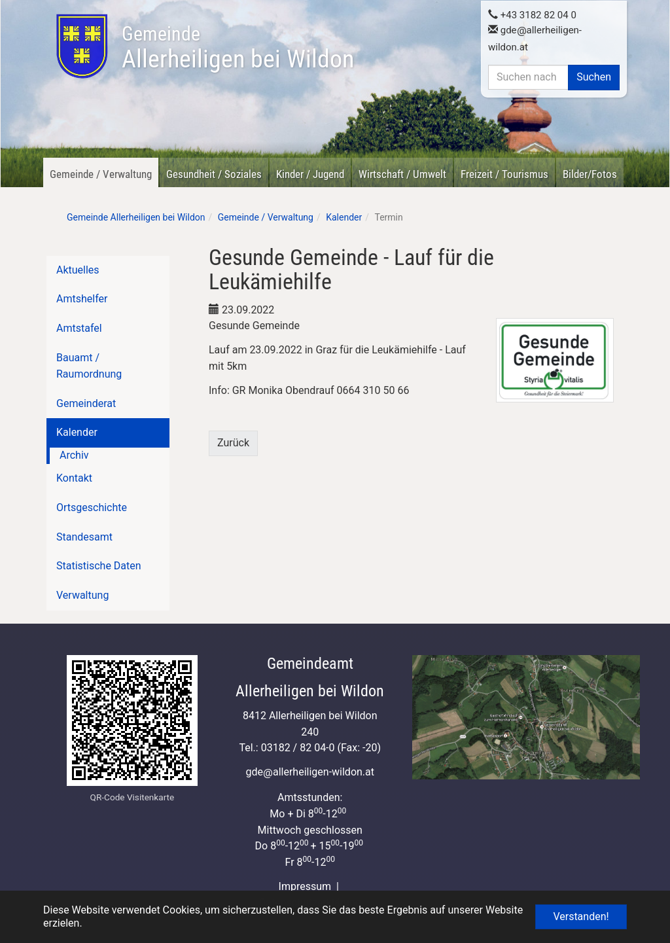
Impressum (305, 886)
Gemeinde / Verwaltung (101, 174)
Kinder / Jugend (310, 174)
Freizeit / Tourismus (504, 174)
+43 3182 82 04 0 (532, 14)
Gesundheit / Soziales (214, 174)
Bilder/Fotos (590, 174)
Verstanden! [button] (580, 916)
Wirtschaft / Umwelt (402, 174)
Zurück (233, 442)
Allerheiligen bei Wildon (238, 47)
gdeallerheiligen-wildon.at (309, 772)
